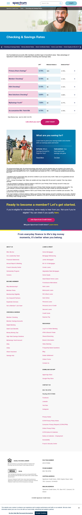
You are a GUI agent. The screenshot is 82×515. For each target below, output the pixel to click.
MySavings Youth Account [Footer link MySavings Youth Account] (14, 340)
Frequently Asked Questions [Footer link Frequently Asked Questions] (51, 348)
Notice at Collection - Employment (52, 436)
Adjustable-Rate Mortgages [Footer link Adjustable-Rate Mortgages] (50, 271)
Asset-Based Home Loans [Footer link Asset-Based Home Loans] (50, 279)
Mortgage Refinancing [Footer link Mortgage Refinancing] (49, 256)
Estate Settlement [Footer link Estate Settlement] (47, 355)
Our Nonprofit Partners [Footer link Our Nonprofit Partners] (13, 298)
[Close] (79, 513)
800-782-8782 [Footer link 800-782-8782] (46, 390)
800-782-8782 (46, 471)
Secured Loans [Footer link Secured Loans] (47, 309)
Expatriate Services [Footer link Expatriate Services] (12, 302)
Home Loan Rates (56, 47)
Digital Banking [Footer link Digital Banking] (11, 325)
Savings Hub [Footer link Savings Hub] (10, 355)
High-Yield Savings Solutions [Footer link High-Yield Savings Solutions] (15, 336)
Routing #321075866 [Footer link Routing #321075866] (48, 394)
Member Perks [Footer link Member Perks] (11, 290)
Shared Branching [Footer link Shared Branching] (47, 336)
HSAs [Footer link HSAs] (8, 348)
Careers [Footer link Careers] (9, 275)
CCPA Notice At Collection (50, 432)
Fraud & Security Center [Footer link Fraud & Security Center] (14, 267)
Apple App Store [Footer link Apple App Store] (47, 374)
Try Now (57, 158)
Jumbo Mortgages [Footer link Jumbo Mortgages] (48, 259)
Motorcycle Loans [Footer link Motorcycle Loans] (47, 290)
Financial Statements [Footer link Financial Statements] (13, 259)
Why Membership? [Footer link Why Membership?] (12, 286)
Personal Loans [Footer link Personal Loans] (47, 302)
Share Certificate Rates (43, 47)
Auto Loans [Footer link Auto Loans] (45, 286)
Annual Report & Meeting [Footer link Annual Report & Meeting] (14, 263)
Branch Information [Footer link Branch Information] (48, 340)
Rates (21, 8)
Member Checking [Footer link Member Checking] (12, 317)
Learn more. (53, 225)
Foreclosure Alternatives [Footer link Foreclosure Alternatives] (49, 282)
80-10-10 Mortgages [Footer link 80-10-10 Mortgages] (48, 263)
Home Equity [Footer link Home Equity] (46, 275)
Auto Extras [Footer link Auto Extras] (45, 298)
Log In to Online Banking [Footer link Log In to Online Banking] (49, 328)
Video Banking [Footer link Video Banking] (46, 344)
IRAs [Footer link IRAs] (8, 344)
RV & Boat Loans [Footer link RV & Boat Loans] (47, 294)
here (56, 213)
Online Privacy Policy (48, 428)
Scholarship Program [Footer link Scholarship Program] (13, 271)
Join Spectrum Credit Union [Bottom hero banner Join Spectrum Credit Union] (41, 220)
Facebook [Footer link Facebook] (45, 397)
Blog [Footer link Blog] (43, 351)
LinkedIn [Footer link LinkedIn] (45, 401)
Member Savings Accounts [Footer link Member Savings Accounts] (15, 321)
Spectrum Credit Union (12, 8)
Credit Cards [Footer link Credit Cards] (46, 313)
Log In (71, 3)
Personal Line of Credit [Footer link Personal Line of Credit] (49, 305)
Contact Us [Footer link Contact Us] (45, 363)
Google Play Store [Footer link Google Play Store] (48, 378)
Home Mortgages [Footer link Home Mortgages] (47, 252)
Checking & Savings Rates (12, 47)
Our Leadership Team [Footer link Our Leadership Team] (13, 256)
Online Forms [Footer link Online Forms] (46, 359)
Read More (40, 158)
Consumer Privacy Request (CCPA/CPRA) (55, 424)
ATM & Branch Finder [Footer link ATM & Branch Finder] (49, 332)
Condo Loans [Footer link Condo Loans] (46, 267)
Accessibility (46, 440)
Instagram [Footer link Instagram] (45, 409)
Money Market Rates (27, 47)
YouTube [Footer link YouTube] (45, 405)
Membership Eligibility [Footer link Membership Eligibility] (13, 294)
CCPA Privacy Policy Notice (50, 420)
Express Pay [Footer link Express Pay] (46, 317)
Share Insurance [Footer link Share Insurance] (12, 351)
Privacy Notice (46, 417)
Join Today (50, 122)
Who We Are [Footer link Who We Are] (10, 252)
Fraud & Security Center (49, 443)
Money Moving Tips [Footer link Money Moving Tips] (12, 332)
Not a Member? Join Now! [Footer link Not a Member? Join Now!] (14, 305)
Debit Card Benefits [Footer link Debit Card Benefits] (12, 328)
